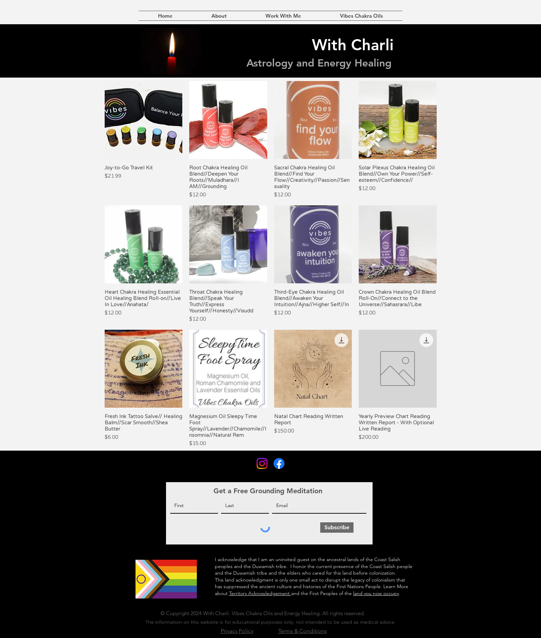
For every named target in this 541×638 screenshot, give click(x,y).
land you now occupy (376, 593)
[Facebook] (279, 463)
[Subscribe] (337, 527)
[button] (283, 15)
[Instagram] (262, 463)
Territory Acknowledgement (260, 593)
